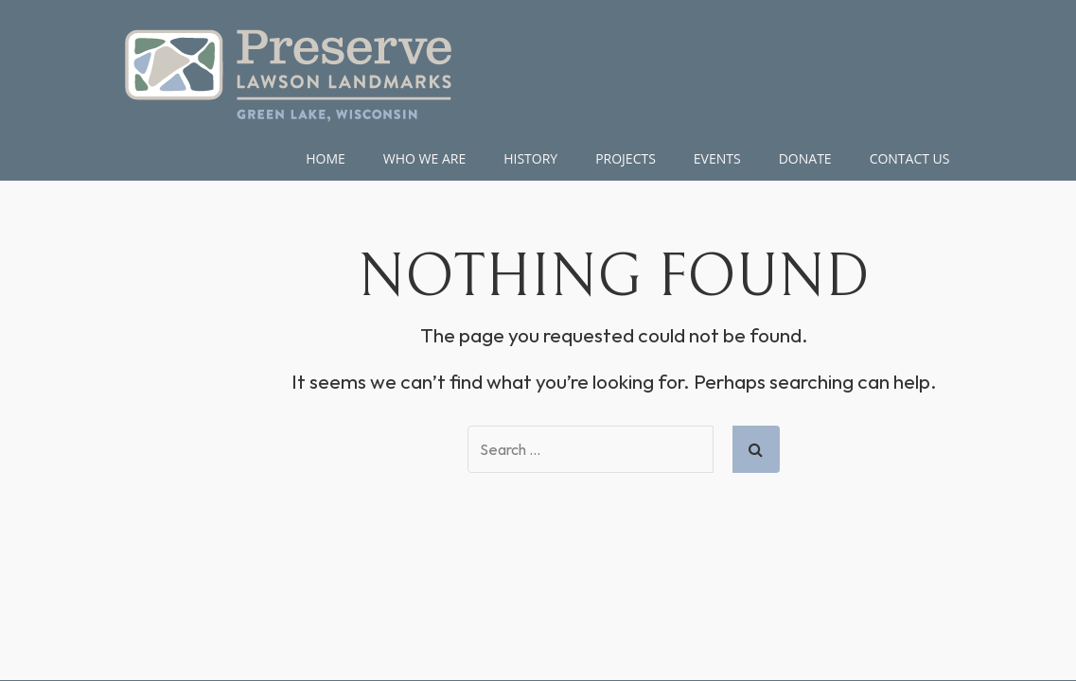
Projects (625, 158)
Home (325, 158)
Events (717, 158)
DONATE (805, 158)
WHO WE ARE (424, 158)
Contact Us (910, 158)
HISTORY (530, 158)
